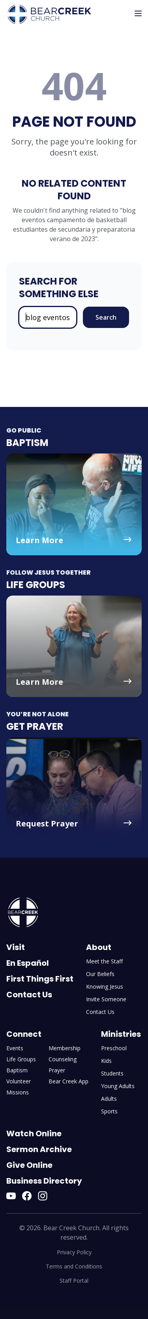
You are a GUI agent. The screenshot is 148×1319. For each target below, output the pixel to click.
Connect (23, 1034)
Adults (109, 1098)
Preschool (114, 1048)
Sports (109, 1111)
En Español (27, 963)
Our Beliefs (100, 974)
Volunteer (18, 1081)
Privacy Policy (74, 1252)
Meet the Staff (104, 961)
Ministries (121, 1034)
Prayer (57, 1070)
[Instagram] (42, 1196)
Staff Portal (74, 1280)
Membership (65, 1048)
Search (106, 317)
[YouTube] (11, 1196)
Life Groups (21, 1059)
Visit (15, 947)
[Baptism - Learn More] (74, 504)
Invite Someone (106, 999)
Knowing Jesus (104, 986)
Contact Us (29, 994)
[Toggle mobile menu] (138, 13)
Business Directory (44, 1180)
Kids (106, 1060)
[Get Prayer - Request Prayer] (74, 788)
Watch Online (34, 1133)
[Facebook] (27, 1196)
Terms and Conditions (74, 1266)
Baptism (17, 1070)
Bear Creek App (68, 1081)
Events (14, 1048)
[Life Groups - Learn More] (74, 646)
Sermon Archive (39, 1149)
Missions (17, 1092)
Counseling (63, 1059)
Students (112, 1073)
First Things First (39, 978)
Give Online (29, 1165)
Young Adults (118, 1086)
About (98, 947)
